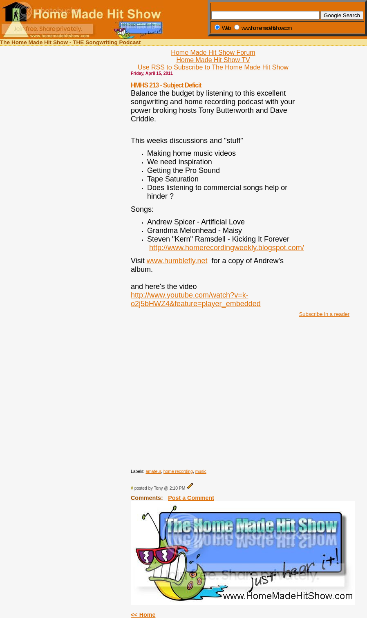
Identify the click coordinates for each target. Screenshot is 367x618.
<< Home (143, 614)
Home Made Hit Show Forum (213, 52)
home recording (178, 471)
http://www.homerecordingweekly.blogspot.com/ (226, 248)
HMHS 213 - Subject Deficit (166, 85)
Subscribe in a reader (324, 314)
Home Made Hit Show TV (213, 59)
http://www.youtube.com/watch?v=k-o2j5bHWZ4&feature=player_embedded (196, 299)
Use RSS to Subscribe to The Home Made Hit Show (213, 67)
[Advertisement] (322, 183)
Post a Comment (191, 498)
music (200, 471)
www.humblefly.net (177, 261)
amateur (153, 471)
